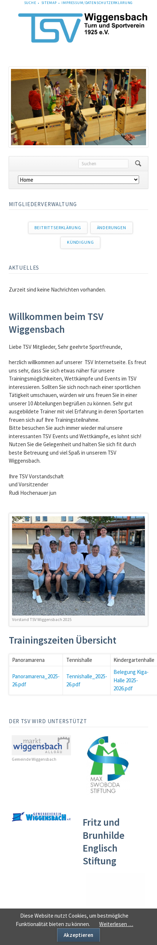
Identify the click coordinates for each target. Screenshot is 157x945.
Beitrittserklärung (57, 227)
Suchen (138, 164)
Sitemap (49, 2)
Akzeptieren (78, 935)
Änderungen (111, 227)
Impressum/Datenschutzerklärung (97, 2)
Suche (30, 2)
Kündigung (80, 242)
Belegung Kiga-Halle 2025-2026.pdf (131, 680)
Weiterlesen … (116, 924)
